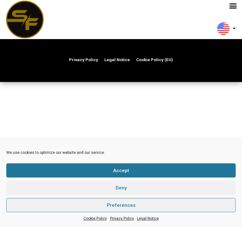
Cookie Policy (95, 218)
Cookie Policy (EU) (154, 60)
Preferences (121, 205)
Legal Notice (148, 218)
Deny (121, 188)
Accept (121, 170)
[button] (233, 6)
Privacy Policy (122, 218)
